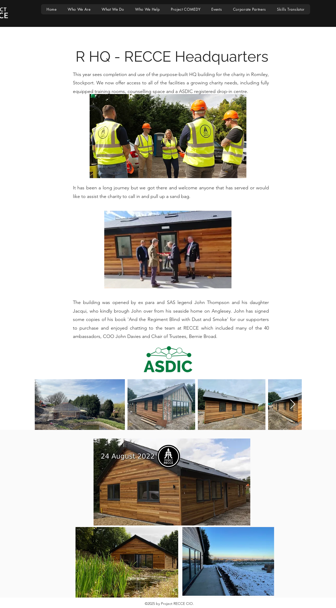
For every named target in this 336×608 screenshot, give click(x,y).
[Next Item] (293, 404)
